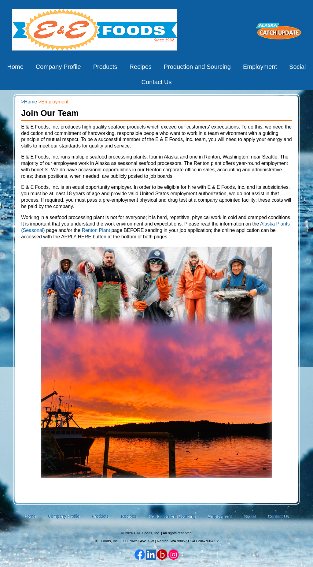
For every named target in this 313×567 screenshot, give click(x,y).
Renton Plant (96, 230)
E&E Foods (95, 32)
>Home (29, 101)
